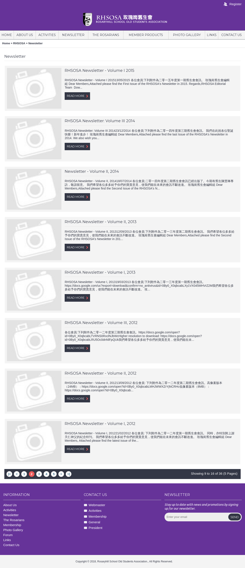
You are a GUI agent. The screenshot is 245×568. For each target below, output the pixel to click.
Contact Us (11, 545)
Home (6, 43)
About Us (10, 505)
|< (9, 474)
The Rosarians (14, 520)
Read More (77, 96)
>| (68, 474)
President (93, 528)
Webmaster (94, 505)
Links (7, 540)
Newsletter (35, 43)
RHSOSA (19, 43)
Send (234, 517)
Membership (95, 517)
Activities (9, 510)
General (92, 522)
